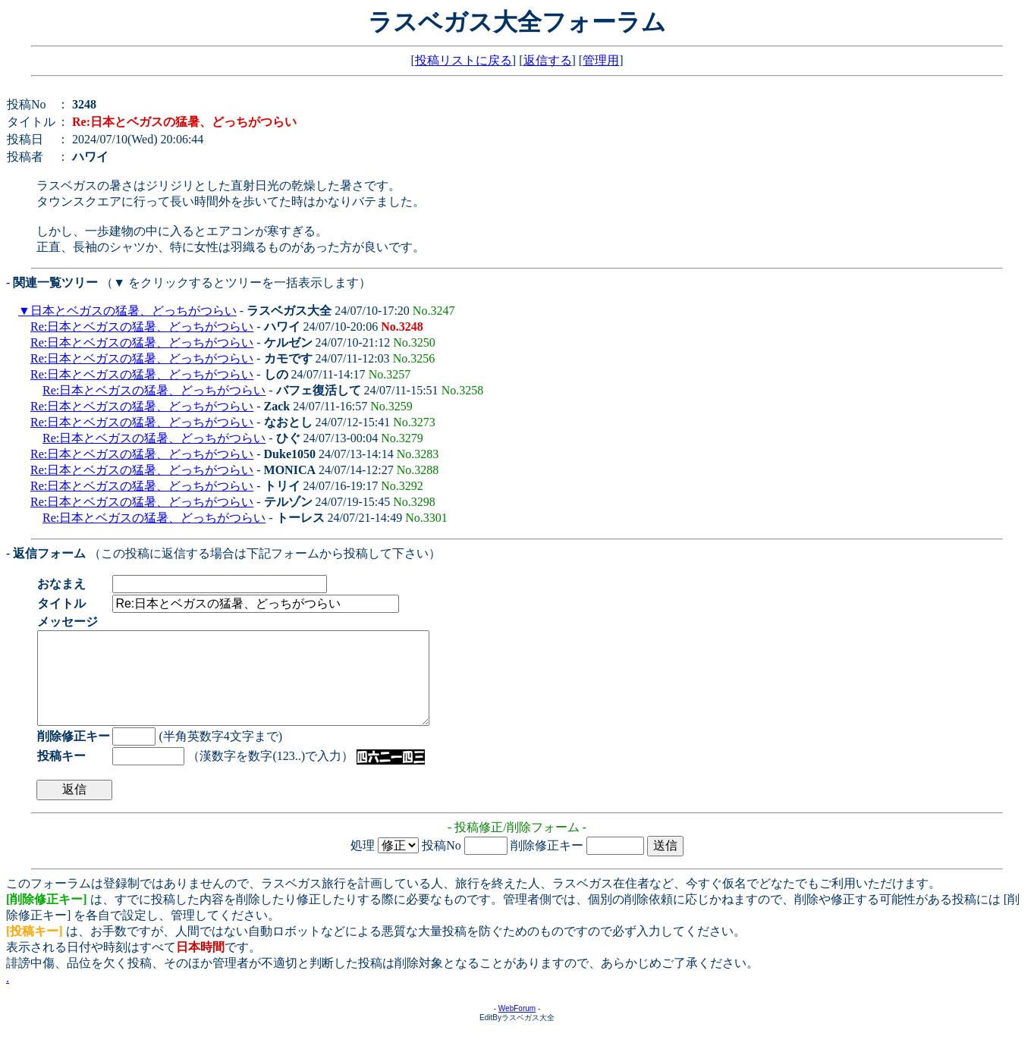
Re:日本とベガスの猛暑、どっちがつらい (141, 326)
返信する (547, 60)
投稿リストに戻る (463, 60)
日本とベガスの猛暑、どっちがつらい (133, 310)
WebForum (517, 1026)
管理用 (601, 60)
